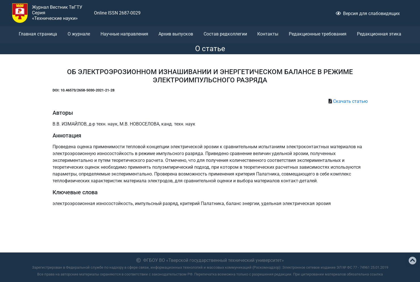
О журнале (79, 34)
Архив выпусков (175, 34)
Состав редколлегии (225, 34)
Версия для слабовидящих (368, 13)
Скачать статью (350, 101)
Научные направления (124, 34)
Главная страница (38, 34)
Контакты (267, 34)
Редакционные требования (317, 34)
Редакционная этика (379, 34)
